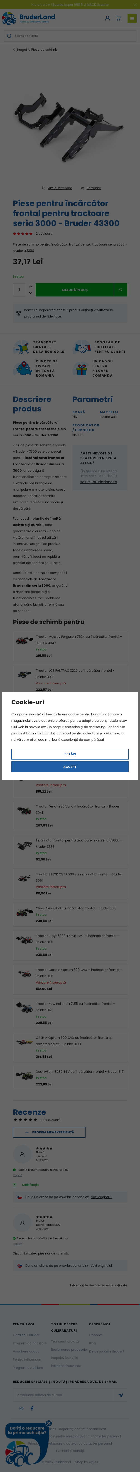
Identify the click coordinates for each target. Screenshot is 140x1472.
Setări (70, 754)
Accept (70, 767)
